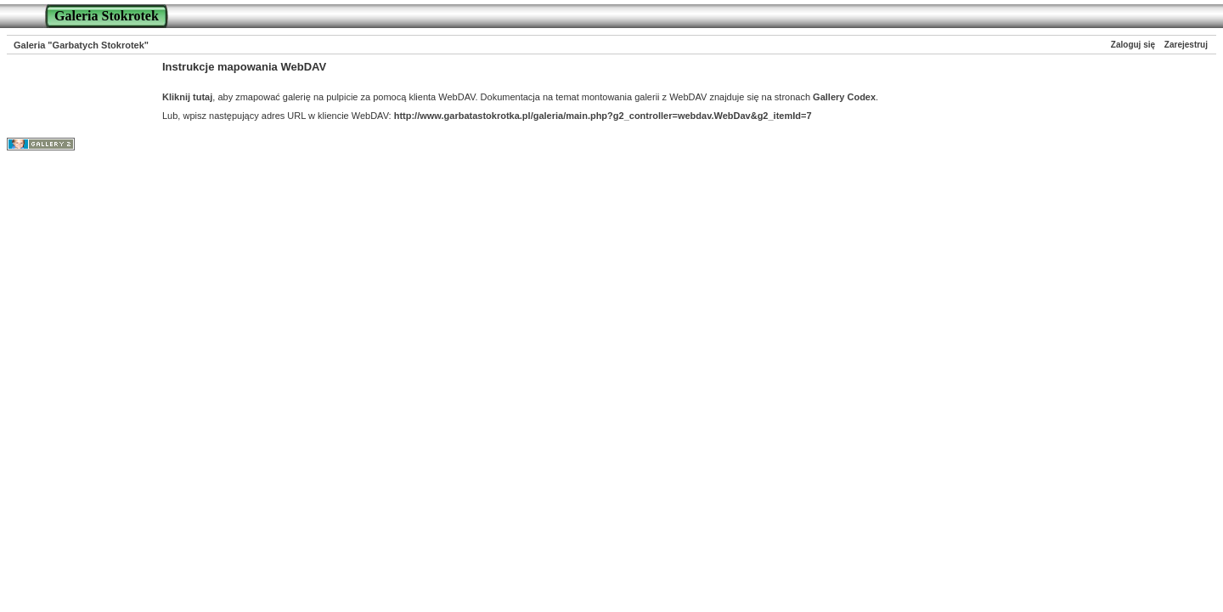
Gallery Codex (844, 97)
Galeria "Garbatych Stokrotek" (81, 45)
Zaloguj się (1133, 44)
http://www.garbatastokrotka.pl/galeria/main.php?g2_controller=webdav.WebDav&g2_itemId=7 (603, 115)
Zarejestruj (1186, 44)
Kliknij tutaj (187, 97)
